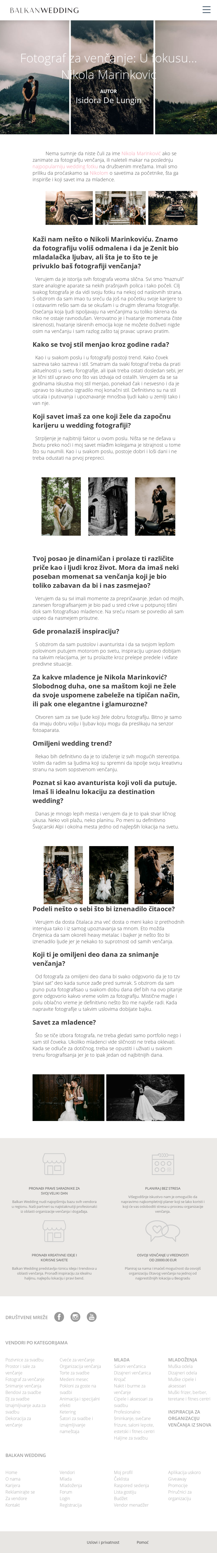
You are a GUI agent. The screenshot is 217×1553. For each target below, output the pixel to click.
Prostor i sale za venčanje (20, 1369)
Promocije (178, 1485)
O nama (12, 1479)
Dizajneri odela (182, 1373)
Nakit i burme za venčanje (129, 1389)
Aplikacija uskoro (184, 1472)
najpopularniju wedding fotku (65, 166)
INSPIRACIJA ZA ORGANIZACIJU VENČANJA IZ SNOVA (189, 1418)
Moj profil (123, 1472)
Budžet (120, 1498)
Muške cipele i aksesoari (182, 1382)
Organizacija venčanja (80, 1366)
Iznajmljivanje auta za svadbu (25, 1408)
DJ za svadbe (17, 1399)
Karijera (12, 1485)
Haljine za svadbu (131, 1438)
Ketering (68, 1412)
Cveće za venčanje (77, 1360)
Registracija (71, 1505)
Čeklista (121, 1479)
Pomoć (143, 1542)
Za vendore (16, 1498)
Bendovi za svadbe (23, 1392)
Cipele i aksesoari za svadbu (133, 1402)
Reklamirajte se (20, 1492)
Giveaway (177, 1479)
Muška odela (180, 1366)
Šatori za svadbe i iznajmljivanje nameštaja (76, 1424)
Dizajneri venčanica (132, 1373)
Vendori (67, 1472)
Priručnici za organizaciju (180, 1495)
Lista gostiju (125, 1492)
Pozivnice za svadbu (24, 1360)
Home (11, 1472)
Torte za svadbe (75, 1373)
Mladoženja (71, 1485)
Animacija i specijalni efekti (80, 1402)
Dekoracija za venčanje (18, 1421)
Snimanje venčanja (23, 1386)
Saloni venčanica (130, 1366)
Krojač (120, 1379)
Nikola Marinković (141, 153)
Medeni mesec (74, 1379)
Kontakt (12, 1505)
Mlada (66, 1479)
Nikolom (99, 173)
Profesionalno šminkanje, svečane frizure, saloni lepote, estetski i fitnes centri (134, 1421)
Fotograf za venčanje (24, 1379)
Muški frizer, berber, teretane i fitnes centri (189, 1395)
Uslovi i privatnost (103, 1542)
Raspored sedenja (131, 1485)
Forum (66, 1492)
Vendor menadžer (131, 1505)
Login (65, 1498)
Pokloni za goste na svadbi (78, 1389)
